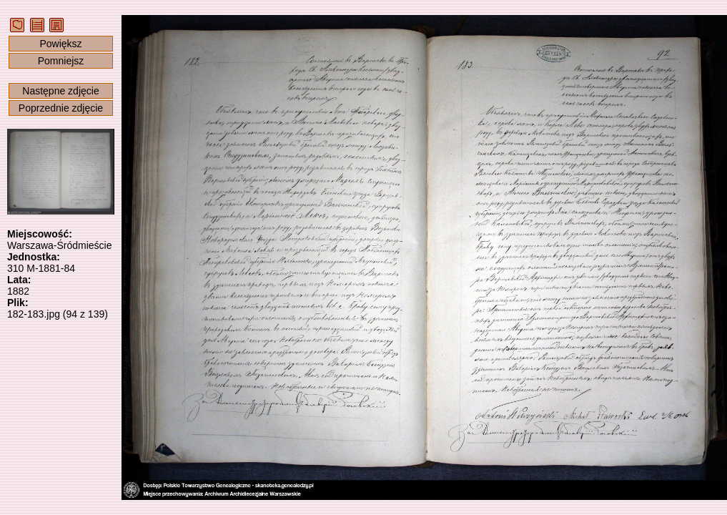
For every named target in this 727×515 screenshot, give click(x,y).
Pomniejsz (61, 61)
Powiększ (60, 43)
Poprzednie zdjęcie (61, 108)
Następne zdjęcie (60, 91)
